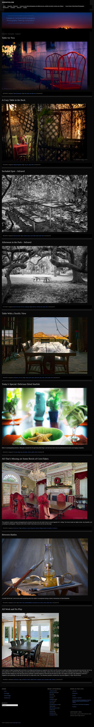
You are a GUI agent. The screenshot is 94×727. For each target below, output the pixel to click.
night (28, 93)
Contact (25, 7)
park (41, 306)
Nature (51, 706)
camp (23, 602)
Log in (5, 691)
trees (43, 235)
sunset (46, 377)
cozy (25, 164)
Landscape (26, 306)
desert (33, 377)
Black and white (16, 235)
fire (27, 164)
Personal (15, 452)
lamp (45, 602)
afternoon (34, 306)
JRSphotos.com (8, 2)
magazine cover (40, 679)
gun (39, 602)
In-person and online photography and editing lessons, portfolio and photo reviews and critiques (41, 6)
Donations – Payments (13, 6)
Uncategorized (52, 714)
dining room (32, 528)
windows (53, 679)
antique (27, 377)
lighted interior (34, 679)
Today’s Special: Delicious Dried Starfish (21, 384)
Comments (7, 695)
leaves (28, 235)
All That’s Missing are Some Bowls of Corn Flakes (25, 458)
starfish (32, 452)
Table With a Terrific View (14, 313)
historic (37, 528)
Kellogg (41, 528)
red (30, 93)
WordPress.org (7, 697)
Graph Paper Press (16, 722)
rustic (43, 377)
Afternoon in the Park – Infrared (16, 242)
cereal (28, 528)
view (52, 377)
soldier (47, 602)
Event (14, 602)
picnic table (33, 235)
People (51, 709)
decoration (25, 452)
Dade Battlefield (28, 602)
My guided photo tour (54, 704)
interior (29, 452)
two (35, 93)
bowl (22, 452)
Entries (6, 693)
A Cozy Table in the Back (13, 100)
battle (20, 602)
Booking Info (6, 7)
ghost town (37, 377)
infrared (38, 306)
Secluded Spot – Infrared (13, 171)
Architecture (16, 377)
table (32, 93)
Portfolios (13, 7)
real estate (46, 679)
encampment (35, 602)
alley (25, 93)
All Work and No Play (12, 609)
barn (30, 377)
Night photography (17, 93)
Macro (51, 702)
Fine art (22, 306)
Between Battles (9, 534)
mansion (45, 528)
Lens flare (52, 701)
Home (4, 6)
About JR (19, 7)
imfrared (25, 235)
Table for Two (8, 38)
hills (40, 377)
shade (37, 235)
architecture (24, 528)
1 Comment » (55, 528)
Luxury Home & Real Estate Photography (74, 6)
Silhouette (52, 713)
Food (51, 697)
